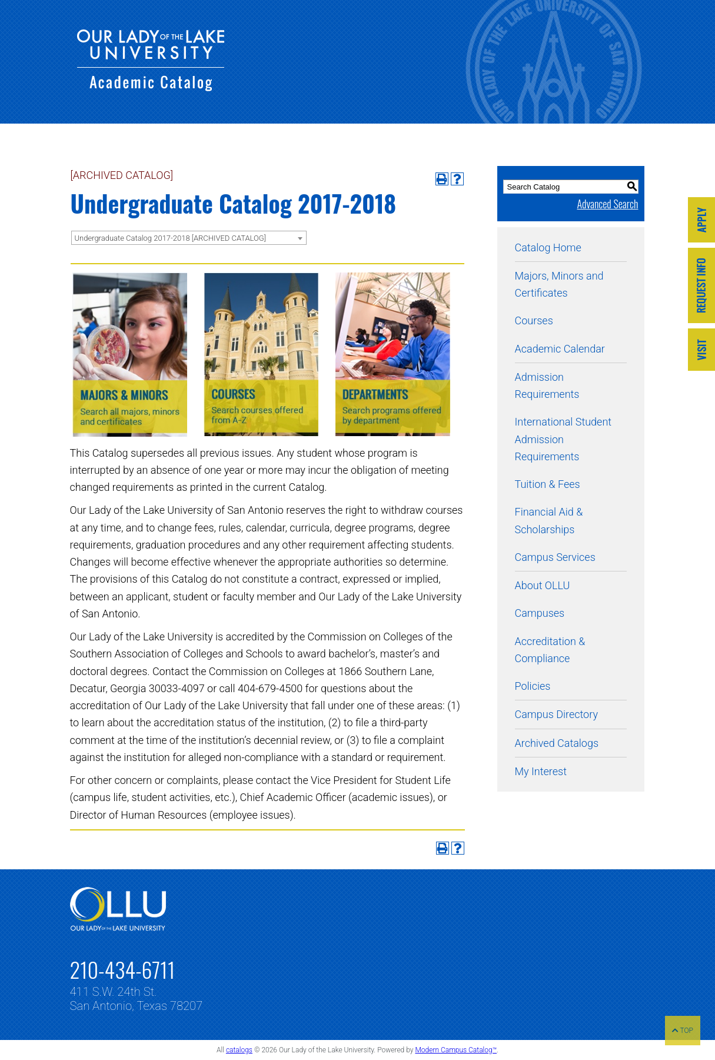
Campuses (540, 613)
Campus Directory (556, 714)
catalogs (239, 1050)
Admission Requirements (547, 385)
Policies (533, 686)
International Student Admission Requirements (563, 439)
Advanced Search (607, 203)
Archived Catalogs (557, 743)
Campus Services (555, 557)
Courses (534, 320)
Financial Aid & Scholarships (549, 520)
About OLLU (542, 585)
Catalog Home (548, 247)
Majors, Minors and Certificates (559, 284)
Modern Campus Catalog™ (456, 1050)
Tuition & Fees (547, 484)
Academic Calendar (560, 349)
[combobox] (189, 238)
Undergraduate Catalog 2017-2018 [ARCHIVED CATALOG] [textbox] (170, 238)
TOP (682, 1030)
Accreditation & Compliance (550, 649)
